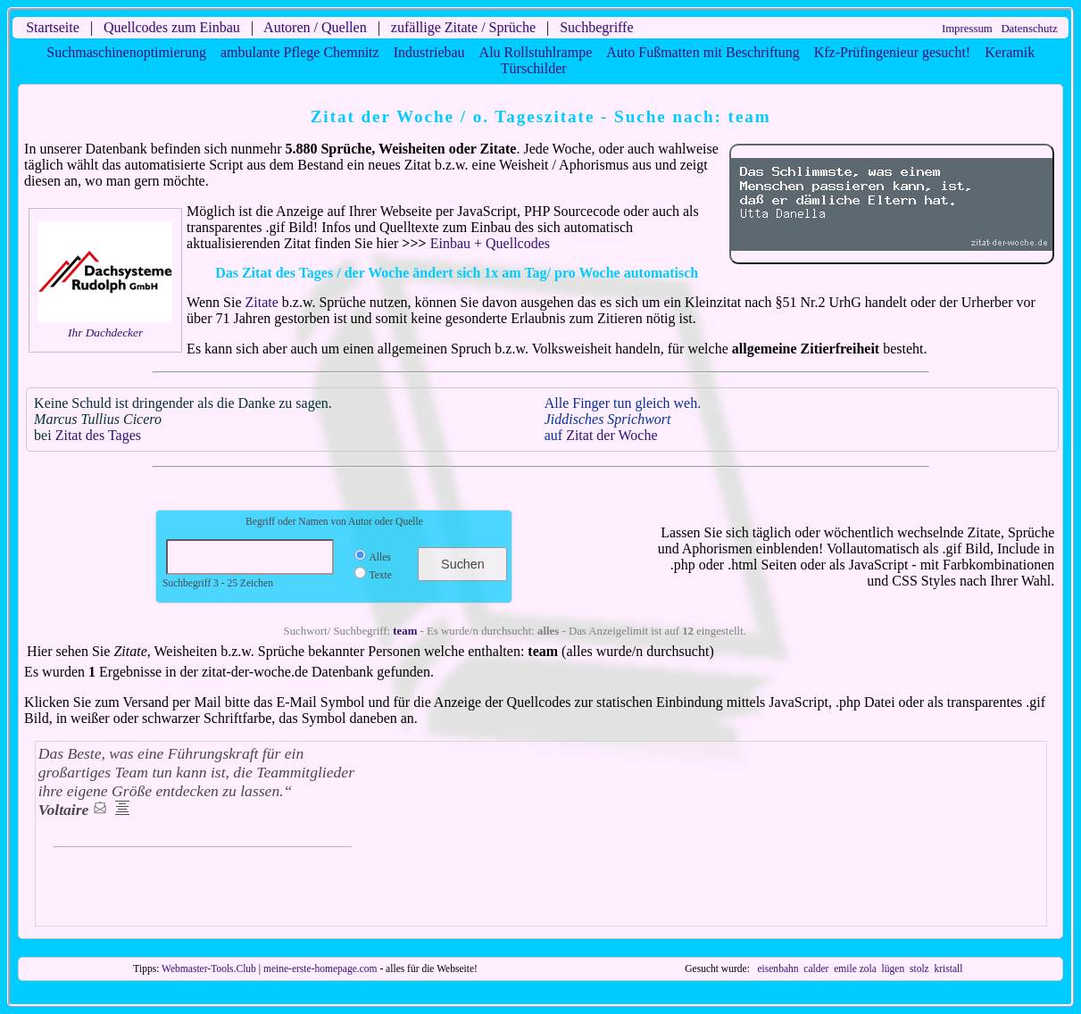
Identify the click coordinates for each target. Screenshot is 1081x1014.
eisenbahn (777, 968)
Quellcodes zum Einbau (172, 27)
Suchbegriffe (596, 27)
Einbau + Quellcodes (490, 243)
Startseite (52, 27)
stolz (919, 968)
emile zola (855, 968)
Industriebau (429, 52)
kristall (948, 968)
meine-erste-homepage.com (320, 968)
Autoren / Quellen (315, 27)
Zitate (261, 302)
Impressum (967, 28)
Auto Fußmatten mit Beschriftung (702, 52)
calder (815, 968)
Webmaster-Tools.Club (209, 968)
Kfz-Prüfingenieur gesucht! (892, 52)
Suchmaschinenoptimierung (126, 52)
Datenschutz (1029, 28)
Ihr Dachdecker (105, 332)
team (405, 631)
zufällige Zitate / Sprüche (463, 27)
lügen (893, 968)
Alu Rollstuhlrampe (536, 52)
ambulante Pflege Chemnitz (299, 52)
